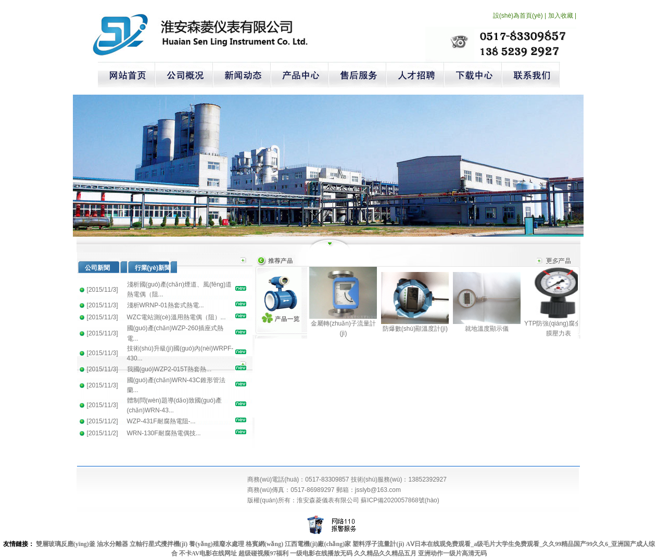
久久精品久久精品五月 (385, 553)
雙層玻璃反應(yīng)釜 (65, 544)
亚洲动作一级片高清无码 (452, 553)
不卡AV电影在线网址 (208, 553)
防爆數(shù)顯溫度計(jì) (415, 328)
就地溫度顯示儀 (487, 328)
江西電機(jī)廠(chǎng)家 (318, 544)
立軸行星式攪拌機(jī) (158, 544)
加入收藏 (560, 15)
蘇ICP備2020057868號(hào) (400, 500)
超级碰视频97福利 (263, 553)
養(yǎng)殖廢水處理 (216, 544)
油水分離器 (112, 544)
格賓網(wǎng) (264, 544)
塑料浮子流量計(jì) (378, 544)
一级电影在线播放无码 (321, 553)
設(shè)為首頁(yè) (518, 15)
